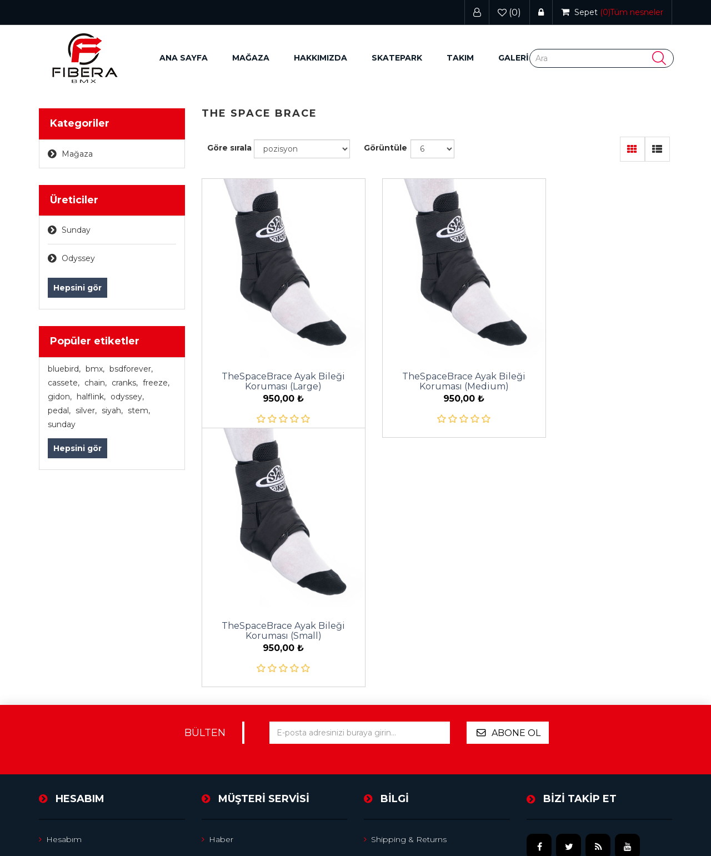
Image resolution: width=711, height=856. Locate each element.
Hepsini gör (77, 288)
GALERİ (513, 58)
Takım (460, 58)
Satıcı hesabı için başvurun (419, 715)
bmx (95, 369)
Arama (380, 738)
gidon (60, 397)
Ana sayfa (183, 58)
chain (95, 383)
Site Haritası (228, 671)
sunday (62, 424)
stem (139, 411)
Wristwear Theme (637, 813)
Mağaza (77, 154)
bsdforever (131, 369)
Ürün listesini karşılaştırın (253, 715)
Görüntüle (385, 148)
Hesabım (60, 649)
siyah (112, 411)
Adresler (58, 693)
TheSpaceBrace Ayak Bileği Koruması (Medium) (436, 362)
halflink (91, 397)
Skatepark (397, 58)
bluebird (64, 369)
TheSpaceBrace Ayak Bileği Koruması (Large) (274, 362)
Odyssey (78, 258)
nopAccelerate (644, 828)
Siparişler (60, 671)
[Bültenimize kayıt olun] (359, 542)
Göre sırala (229, 148)
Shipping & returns (405, 649)
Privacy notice (395, 671)
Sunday (76, 230)
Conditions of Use (402, 693)
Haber (217, 649)
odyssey (127, 397)
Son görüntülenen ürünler (256, 693)
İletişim (219, 760)
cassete (63, 383)
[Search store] (601, 58)
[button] (251, 58)
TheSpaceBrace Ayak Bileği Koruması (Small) (599, 362)
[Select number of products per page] (432, 148)
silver (86, 411)
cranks (125, 383)
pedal (59, 411)
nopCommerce (118, 813)
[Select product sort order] (302, 148)
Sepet (54, 715)
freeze (156, 383)
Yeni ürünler (229, 738)
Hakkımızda (320, 58)
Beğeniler (61, 738)
